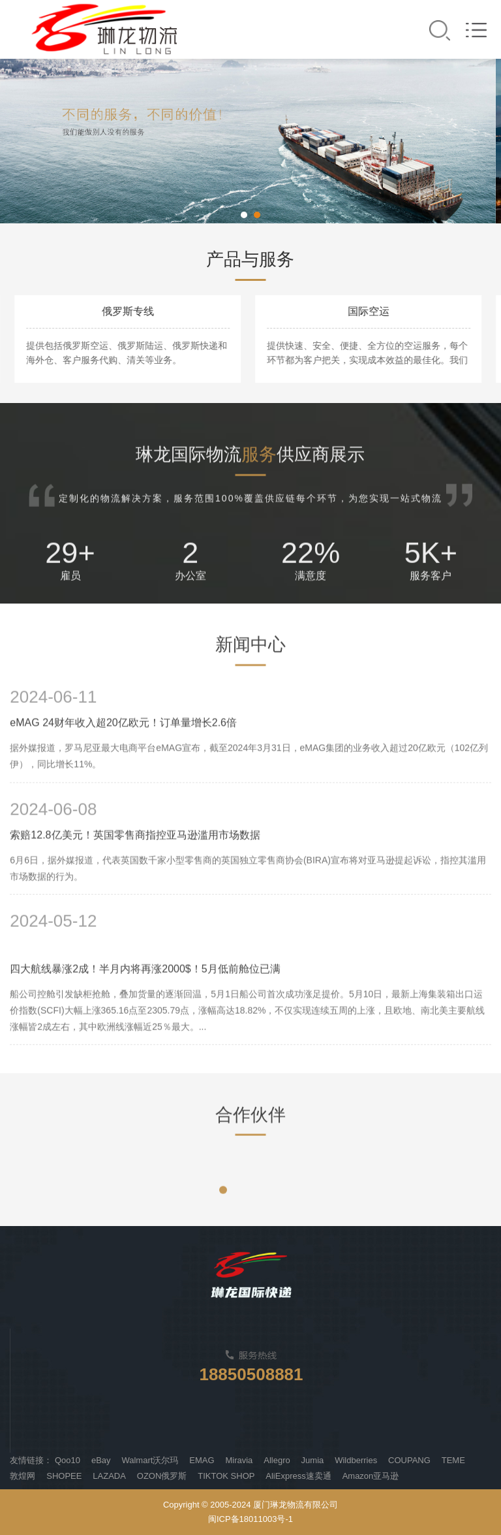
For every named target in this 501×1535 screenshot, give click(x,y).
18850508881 (251, 1374)
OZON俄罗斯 (162, 1476)
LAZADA (109, 1476)
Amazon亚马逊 (370, 1476)
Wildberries (356, 1460)
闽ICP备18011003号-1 (250, 1519)
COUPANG (409, 1460)
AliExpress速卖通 (298, 1476)
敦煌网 (22, 1476)
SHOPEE (64, 1476)
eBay (101, 1460)
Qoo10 (67, 1460)
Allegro (277, 1460)
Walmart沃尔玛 (149, 1460)
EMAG (201, 1460)
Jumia (312, 1460)
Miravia (238, 1460)
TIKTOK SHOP (226, 1476)
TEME (453, 1460)
